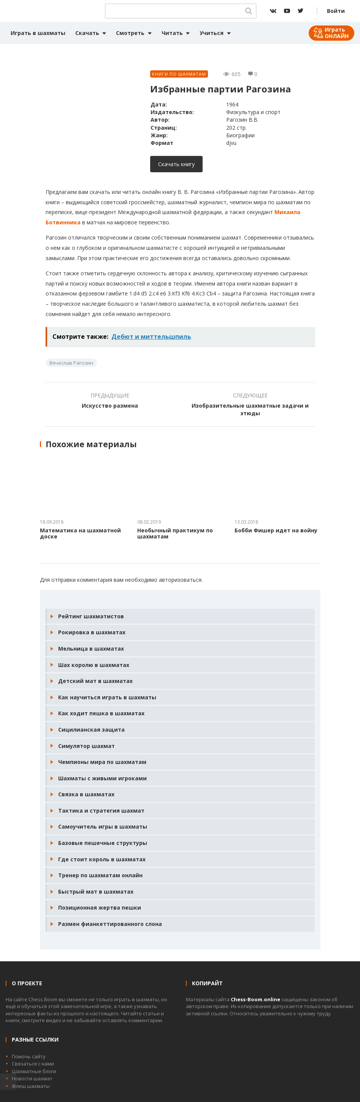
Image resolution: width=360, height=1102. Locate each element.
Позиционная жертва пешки (99, 907)
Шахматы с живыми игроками (102, 778)
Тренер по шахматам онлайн (100, 875)
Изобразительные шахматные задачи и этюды (250, 409)
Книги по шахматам (179, 74)
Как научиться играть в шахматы (107, 697)
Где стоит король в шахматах (102, 859)
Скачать (87, 33)
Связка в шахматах (86, 794)
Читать (172, 33)
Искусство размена (110, 405)
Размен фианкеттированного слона (110, 923)
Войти (336, 10)
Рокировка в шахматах (91, 632)
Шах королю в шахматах (93, 665)
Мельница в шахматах (91, 648)
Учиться (212, 33)
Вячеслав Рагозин (71, 362)
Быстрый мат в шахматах (95, 891)
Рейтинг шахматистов (91, 616)
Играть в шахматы (38, 33)
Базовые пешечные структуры (102, 842)
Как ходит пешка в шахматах (101, 713)
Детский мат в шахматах (95, 680)
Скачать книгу (176, 164)
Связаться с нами (33, 1063)
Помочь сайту (29, 1056)
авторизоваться (180, 579)
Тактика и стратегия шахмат (101, 810)
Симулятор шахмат (86, 745)
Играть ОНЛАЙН (337, 33)
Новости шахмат (32, 1078)
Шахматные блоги (34, 1071)
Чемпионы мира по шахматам (102, 761)
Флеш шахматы (31, 1086)
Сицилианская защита (91, 729)
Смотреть (130, 33)
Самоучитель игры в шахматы (102, 826)
